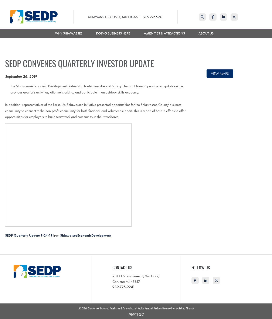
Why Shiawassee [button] (69, 33)
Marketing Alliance (185, 308)
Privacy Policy (136, 314)
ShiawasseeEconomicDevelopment (85, 235)
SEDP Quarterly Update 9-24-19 (28, 235)
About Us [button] (206, 33)
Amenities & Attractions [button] (165, 33)
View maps (220, 73)
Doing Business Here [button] (113, 33)
